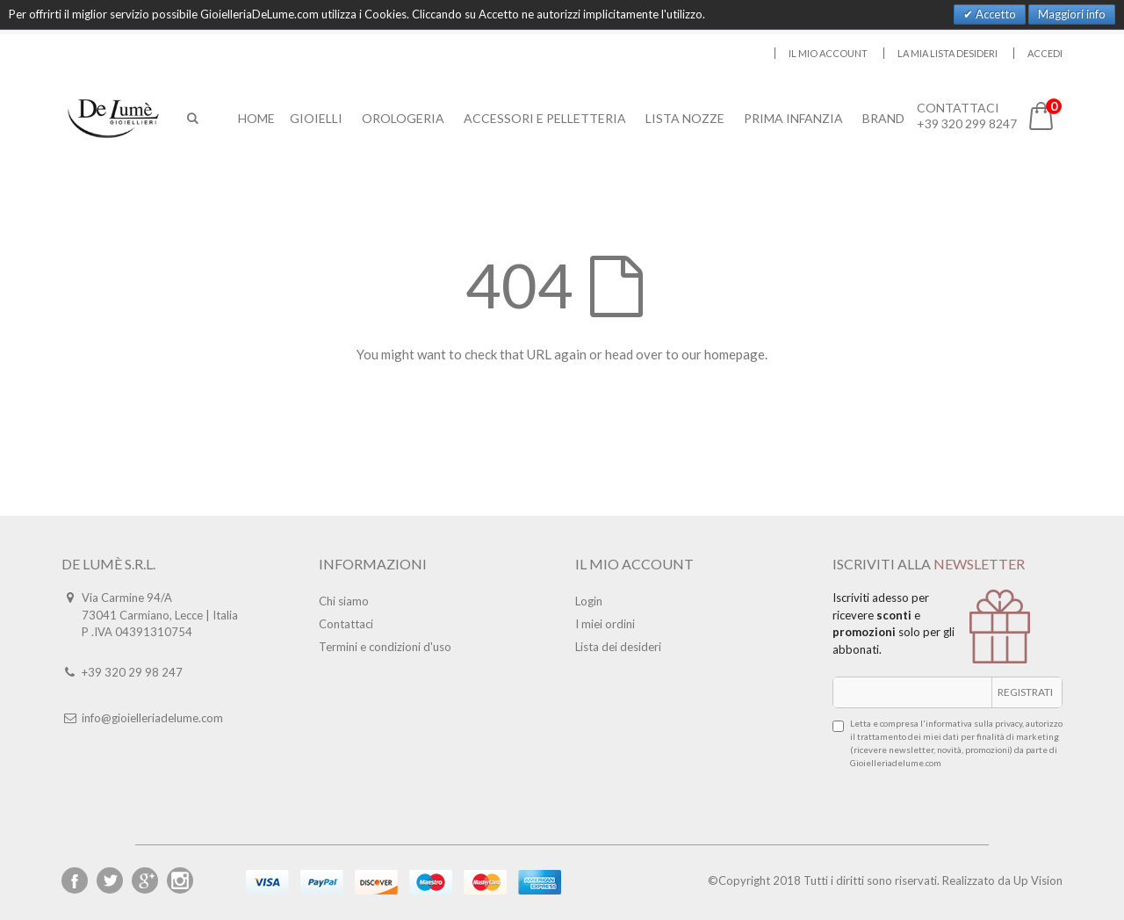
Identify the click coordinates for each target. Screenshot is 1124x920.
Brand (884, 118)
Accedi (1045, 53)
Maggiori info (1072, 14)
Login (588, 601)
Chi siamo (344, 601)
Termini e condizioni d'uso (385, 647)
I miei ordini (605, 624)
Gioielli (317, 118)
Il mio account (828, 53)
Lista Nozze (685, 118)
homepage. (735, 354)
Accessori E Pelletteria (546, 118)
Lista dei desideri (618, 647)
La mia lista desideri (947, 53)
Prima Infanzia (794, 118)
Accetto (994, 14)
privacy (1008, 723)
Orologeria (404, 118)
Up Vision (1038, 880)
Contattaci (346, 624)
